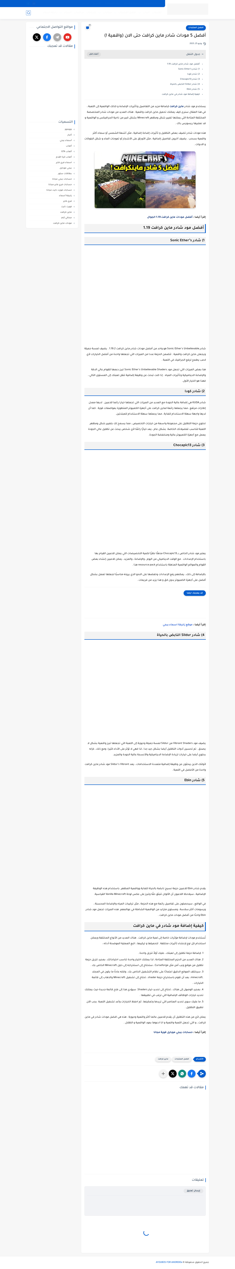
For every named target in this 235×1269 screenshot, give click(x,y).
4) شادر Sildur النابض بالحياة (185, 84)
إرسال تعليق (193, 1191)
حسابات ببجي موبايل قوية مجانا (173, 1032)
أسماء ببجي (66, 140)
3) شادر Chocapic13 (190, 79)
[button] (192, 1074)
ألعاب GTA (66, 151)
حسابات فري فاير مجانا (60, 185)
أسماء (67, 12)
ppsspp (68, 129)
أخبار (70, 135)
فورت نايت (66, 207)
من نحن (85, 3)
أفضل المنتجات (127, 12)
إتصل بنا (97, 3)
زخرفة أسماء (65, 196)
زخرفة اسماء (50, 12)
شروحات (91, 12)
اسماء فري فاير (64, 162)
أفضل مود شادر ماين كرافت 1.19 (183, 64)
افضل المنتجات (195, 28)
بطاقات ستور (65, 174)
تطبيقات (157, 12)
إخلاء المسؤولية (112, 3)
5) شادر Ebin (193, 89)
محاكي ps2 (66, 218)
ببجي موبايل (66, 168)
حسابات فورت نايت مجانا (59, 190)
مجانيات (107, 12)
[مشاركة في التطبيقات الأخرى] (163, 1074)
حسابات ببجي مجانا (62, 179)
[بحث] (28, 12)
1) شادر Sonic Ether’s (189, 69)
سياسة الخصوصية (153, 3)
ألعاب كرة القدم (64, 157)
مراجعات (79, 12)
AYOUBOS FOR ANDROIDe (169, 1262)
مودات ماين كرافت (62, 223)
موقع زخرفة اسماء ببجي (178, 624)
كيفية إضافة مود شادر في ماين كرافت (181, 94)
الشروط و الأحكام (132, 3)
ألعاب (146, 12)
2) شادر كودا (193, 74)
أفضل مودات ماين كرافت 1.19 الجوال (170, 217)
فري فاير (67, 201)
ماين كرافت (177, 106)
